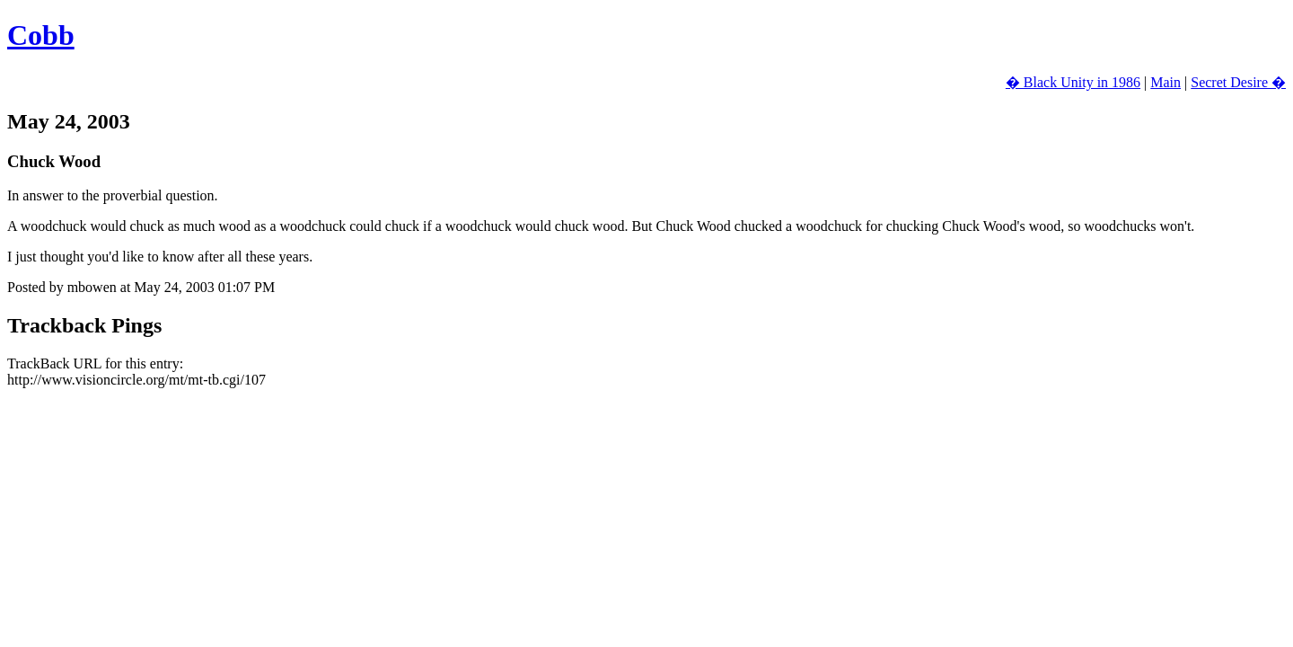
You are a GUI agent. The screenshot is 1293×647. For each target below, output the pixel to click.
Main (1165, 82)
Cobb (41, 35)
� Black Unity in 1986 (1073, 82)
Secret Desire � (1238, 82)
